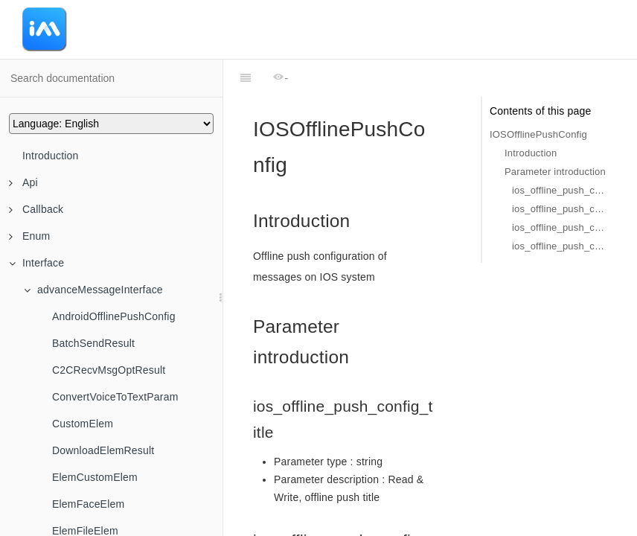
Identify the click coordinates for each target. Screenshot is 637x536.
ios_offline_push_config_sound (559, 208)
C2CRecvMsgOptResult (108, 370)
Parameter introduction (555, 171)
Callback (36, 209)
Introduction (50, 156)
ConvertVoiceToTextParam (115, 397)
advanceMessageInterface (93, 290)
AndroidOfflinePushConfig (114, 316)
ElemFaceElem (88, 504)
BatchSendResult (93, 343)
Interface (36, 263)
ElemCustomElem (95, 477)
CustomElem (82, 424)
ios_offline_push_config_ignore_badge (559, 227)
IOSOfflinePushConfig (538, 134)
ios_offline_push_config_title (559, 190)
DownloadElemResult (103, 450)
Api (23, 182)
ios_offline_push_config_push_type (559, 246)
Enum (29, 236)
